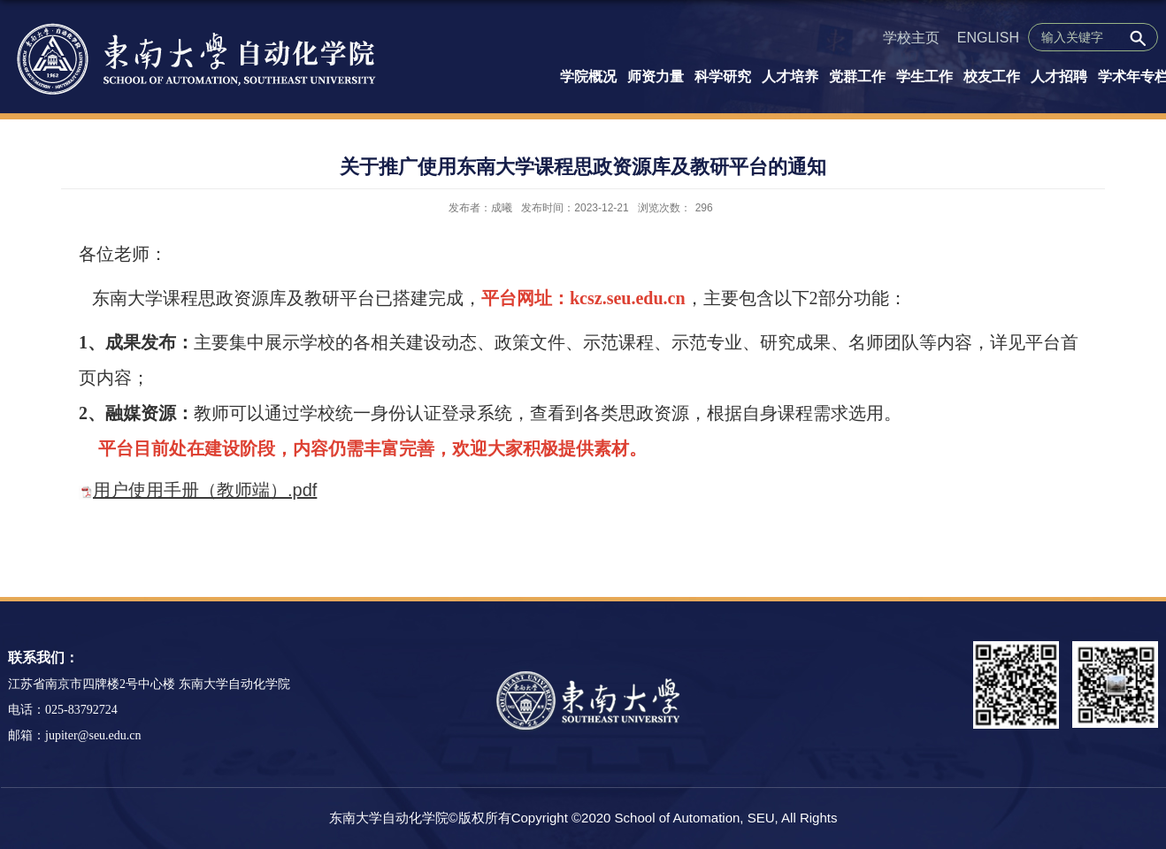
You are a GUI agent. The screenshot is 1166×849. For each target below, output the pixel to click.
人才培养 (790, 76)
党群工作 (857, 76)
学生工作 (924, 76)
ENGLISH (988, 37)
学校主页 (911, 37)
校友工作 (991, 76)
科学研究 (722, 76)
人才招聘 (1059, 76)
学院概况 (588, 76)
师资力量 (655, 76)
